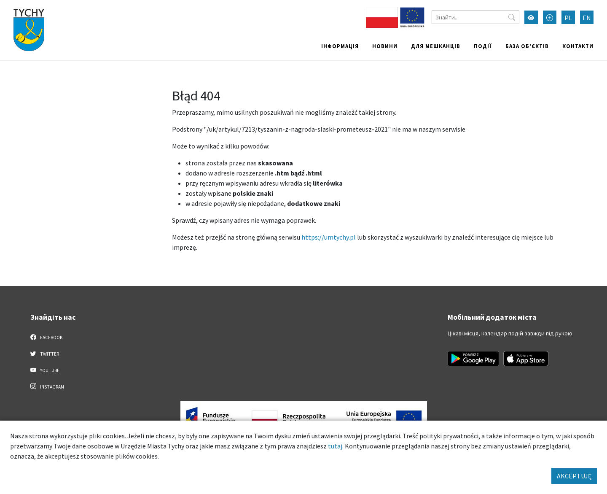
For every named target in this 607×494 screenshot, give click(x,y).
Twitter (44, 353)
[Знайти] (475, 17)
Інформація (340, 46)
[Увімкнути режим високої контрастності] (531, 17)
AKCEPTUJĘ (574, 476)
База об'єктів (527, 46)
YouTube (44, 370)
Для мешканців (435, 46)
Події (483, 46)
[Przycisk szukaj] (512, 17)
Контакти (578, 46)
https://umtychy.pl (328, 237)
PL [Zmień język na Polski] (568, 17)
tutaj (335, 446)
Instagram (47, 386)
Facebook (46, 337)
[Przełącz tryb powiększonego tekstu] (549, 17)
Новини (385, 46)
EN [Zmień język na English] (587, 17)
